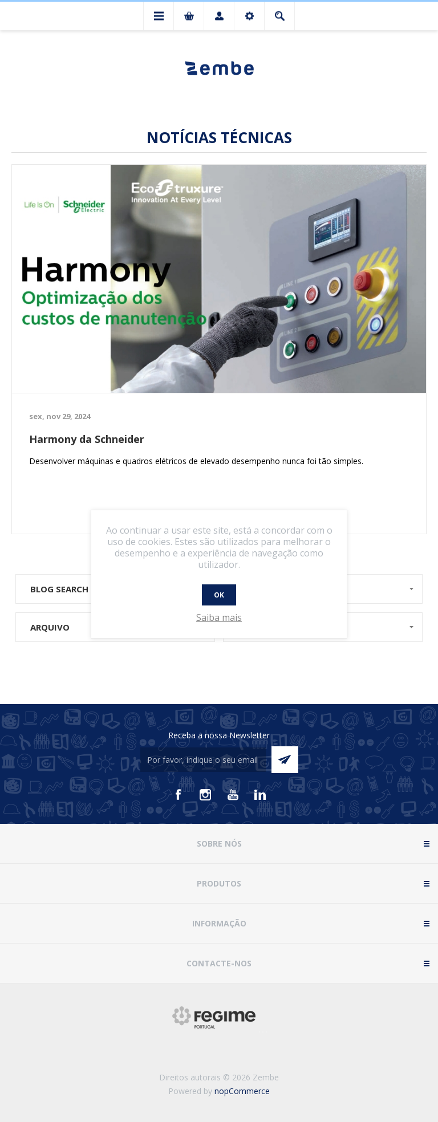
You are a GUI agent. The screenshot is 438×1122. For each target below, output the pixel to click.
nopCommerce (242, 1091)
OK (219, 595)
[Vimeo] (260, 795)
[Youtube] (233, 795)
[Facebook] (178, 795)
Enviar (284, 759)
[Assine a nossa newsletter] (203, 759)
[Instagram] (205, 795)
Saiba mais (219, 617)
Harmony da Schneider (86, 439)
